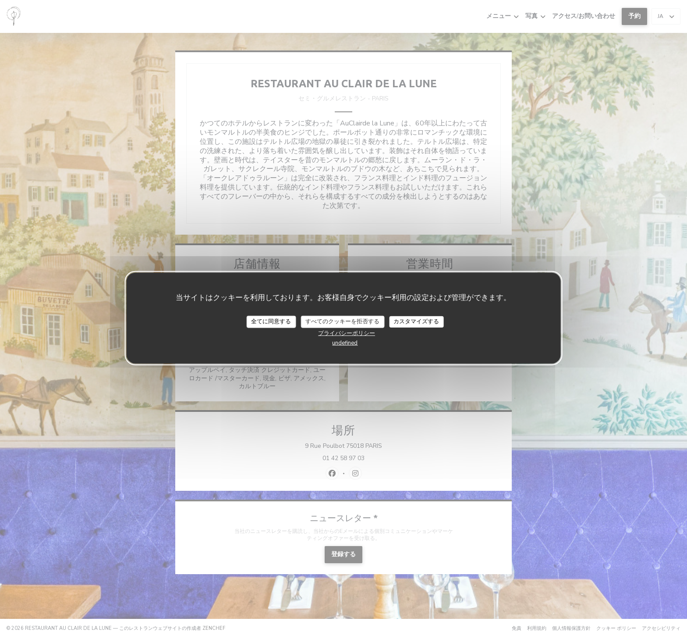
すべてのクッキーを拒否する (342, 321)
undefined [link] (345, 343)
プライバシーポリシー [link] (346, 333)
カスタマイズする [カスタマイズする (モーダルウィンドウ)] (416, 321)
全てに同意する (271, 321)
